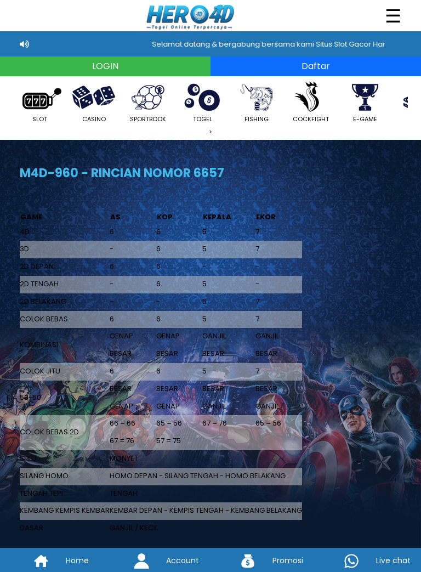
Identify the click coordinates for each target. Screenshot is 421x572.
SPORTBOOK (148, 102)
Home (52, 560)
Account (158, 560)
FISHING (256, 102)
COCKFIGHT (311, 102)
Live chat (369, 560)
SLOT (39, 102)
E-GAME (365, 102)
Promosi (263, 560)
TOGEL (202, 102)
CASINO (94, 102)
